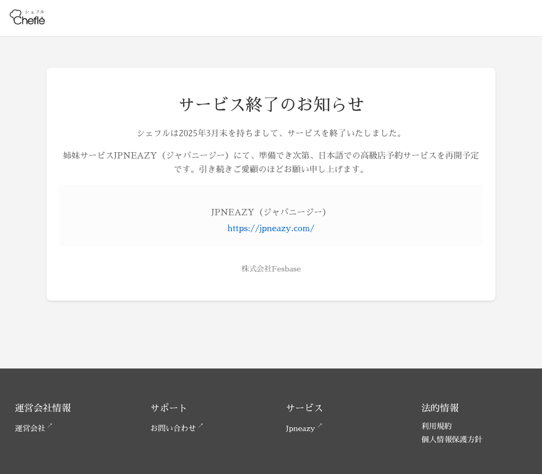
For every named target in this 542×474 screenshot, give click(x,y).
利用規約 (436, 426)
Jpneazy (300, 428)
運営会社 (30, 428)
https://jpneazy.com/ (271, 228)
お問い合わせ (173, 428)
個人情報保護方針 (451, 439)
